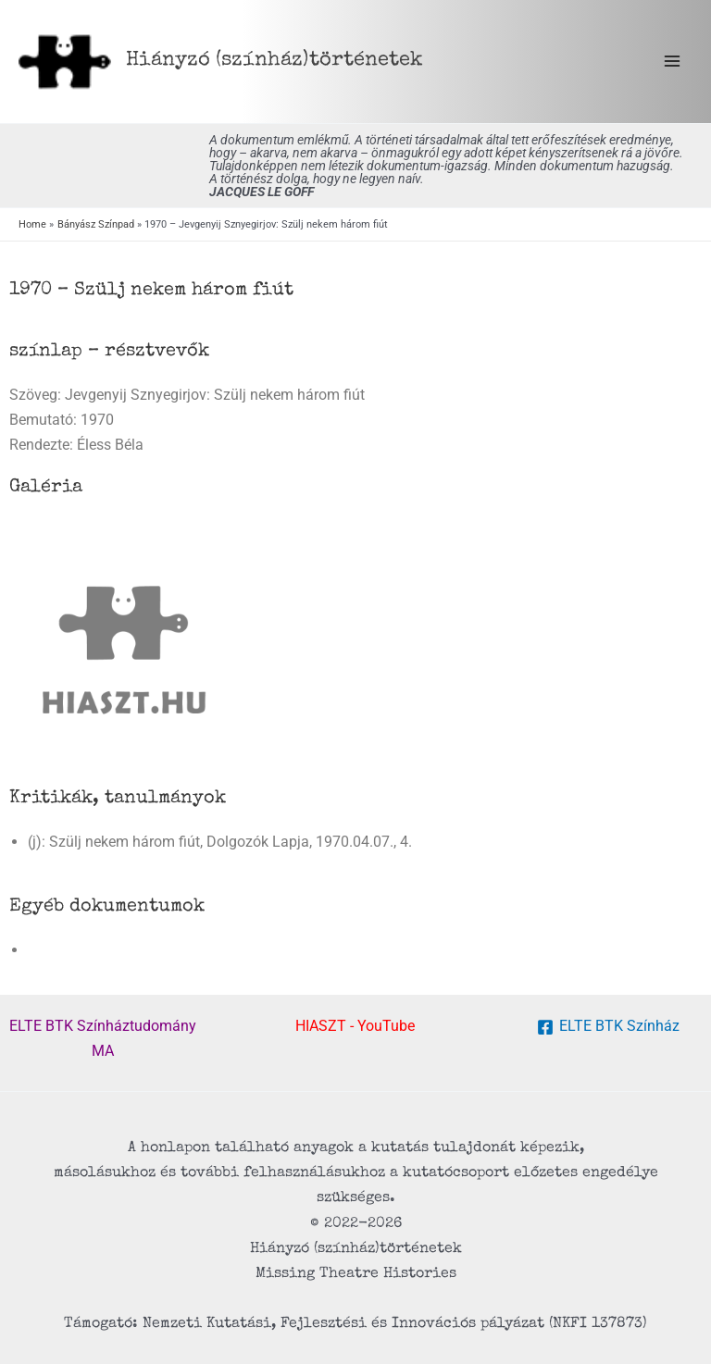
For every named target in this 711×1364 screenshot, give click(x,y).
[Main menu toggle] (671, 61)
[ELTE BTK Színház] (607, 1027)
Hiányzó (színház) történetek (274, 60)
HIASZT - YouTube (355, 1026)
